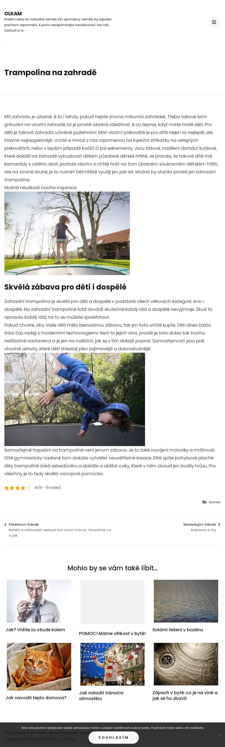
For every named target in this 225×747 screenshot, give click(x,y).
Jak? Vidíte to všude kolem (35, 630)
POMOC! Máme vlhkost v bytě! (112, 633)
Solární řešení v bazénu (177, 630)
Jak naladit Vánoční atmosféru (101, 696)
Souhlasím (113, 737)
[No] (219, 735)
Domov (215, 502)
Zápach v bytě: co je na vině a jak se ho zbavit (185, 695)
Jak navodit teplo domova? (36, 698)
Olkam (13, 13)
